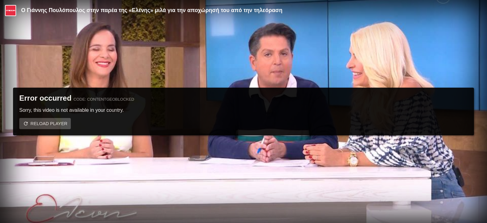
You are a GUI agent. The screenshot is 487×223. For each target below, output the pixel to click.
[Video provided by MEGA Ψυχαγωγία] (10, 10)
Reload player (48, 123)
